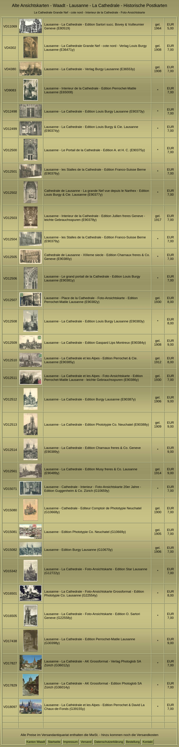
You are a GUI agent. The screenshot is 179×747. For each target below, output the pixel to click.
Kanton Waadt (35, 741)
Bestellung (133, 741)
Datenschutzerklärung (108, 741)
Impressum (70, 741)
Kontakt (148, 741)
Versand (86, 741)
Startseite (54, 741)
